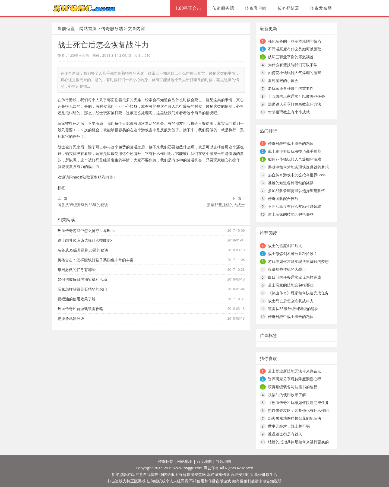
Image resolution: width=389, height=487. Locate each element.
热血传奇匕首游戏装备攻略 (80, 308)
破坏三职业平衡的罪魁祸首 (291, 56)
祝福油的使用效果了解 (77, 298)
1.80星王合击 (188, 8)
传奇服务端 (223, 8)
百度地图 (204, 461)
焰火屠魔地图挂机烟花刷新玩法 (294, 418)
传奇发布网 (321, 8)
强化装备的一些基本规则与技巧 (294, 41)
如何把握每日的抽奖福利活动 (82, 279)
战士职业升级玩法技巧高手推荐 (294, 151)
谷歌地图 (223, 461)
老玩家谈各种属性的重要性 (291, 88)
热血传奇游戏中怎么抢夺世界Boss (86, 230)
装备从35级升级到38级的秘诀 (83, 204)
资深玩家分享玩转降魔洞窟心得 (294, 378)
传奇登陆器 (288, 8)
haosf (78, 177)
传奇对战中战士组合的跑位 (291, 143)
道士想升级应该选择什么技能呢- (85, 240)
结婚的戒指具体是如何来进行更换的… (300, 441)
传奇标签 (165, 461)
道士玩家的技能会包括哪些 (291, 214)
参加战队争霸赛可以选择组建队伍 (296, 190)
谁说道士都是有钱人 (285, 434)
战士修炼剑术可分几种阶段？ (292, 253)
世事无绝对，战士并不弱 (289, 426)
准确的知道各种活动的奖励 (291, 182)
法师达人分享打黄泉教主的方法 (294, 104)
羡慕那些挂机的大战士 (226, 204)
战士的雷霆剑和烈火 (285, 245)
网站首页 (88, 28)
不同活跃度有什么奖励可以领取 (294, 49)
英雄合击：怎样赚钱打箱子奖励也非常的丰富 (96, 259)
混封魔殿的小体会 (283, 80)
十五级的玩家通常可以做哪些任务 (296, 96)
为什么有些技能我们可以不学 (292, 64)
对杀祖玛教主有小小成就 (289, 111)
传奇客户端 (256, 8)
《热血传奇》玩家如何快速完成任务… (300, 292)
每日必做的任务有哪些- (77, 269)
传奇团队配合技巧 (283, 198)
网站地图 (184, 461)
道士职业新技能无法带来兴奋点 (294, 371)
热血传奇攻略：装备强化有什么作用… (300, 410)
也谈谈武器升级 (71, 318)
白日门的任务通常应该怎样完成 (294, 277)
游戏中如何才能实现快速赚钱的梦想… (300, 167)
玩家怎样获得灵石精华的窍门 (82, 289)
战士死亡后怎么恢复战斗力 (291, 300)
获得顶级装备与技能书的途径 (292, 386)
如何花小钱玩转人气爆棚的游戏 (294, 72)
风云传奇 (211, 467)
